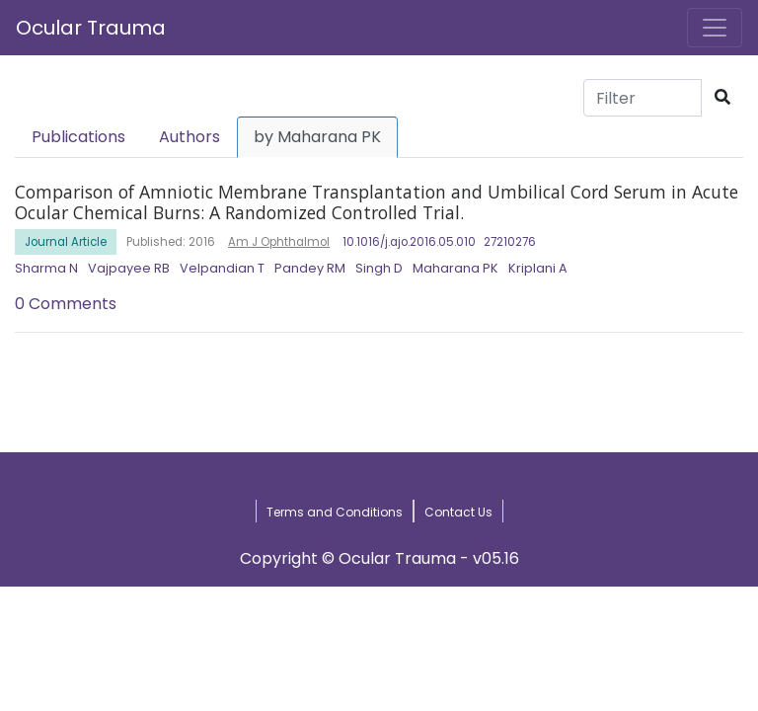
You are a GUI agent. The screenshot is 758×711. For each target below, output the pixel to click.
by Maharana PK (317, 136)
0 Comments (65, 303)
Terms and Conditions (334, 512)
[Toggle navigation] (714, 27)
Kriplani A (538, 268)
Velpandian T (222, 268)
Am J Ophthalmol (279, 242)
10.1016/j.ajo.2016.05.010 (409, 242)
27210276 (510, 242)
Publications (78, 136)
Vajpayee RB (129, 268)
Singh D (379, 268)
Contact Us (458, 512)
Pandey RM (309, 268)
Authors (189, 136)
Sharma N (46, 268)
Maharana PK (455, 268)
